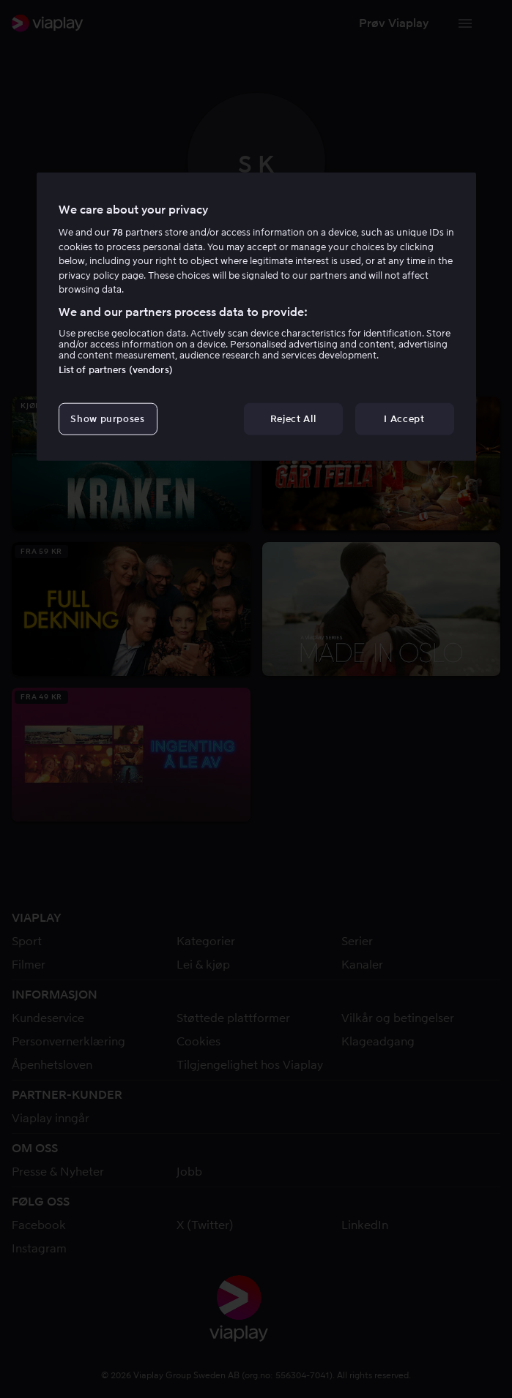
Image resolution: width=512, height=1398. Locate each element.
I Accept (404, 418)
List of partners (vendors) (116, 369)
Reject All (293, 418)
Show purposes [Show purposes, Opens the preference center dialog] (107, 418)
